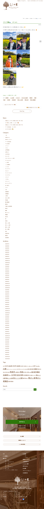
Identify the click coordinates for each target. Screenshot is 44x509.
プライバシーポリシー (27, 470)
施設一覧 (4, 458)
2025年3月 (7, 277)
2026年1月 (7, 256)
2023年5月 (7, 323)
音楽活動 (7, 237)
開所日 (6, 235)
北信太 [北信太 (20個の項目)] (8, 372)
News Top (22, 111)
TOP (23, 18)
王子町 (8, 99)
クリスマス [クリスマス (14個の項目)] (14, 369)
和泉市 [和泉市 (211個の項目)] (12, 372)
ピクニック (7, 181)
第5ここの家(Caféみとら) (9, 466)
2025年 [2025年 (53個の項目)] (18, 366)
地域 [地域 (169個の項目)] (21, 372)
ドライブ (17, 97)
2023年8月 (7, 316)
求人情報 (24, 468)
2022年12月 (7, 333)
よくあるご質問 (26, 463)
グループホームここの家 (9, 158)
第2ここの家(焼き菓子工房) (9, 461)
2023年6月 (7, 321)
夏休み (6, 204)
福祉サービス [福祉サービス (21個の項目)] (33, 375)
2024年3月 (7, 302)
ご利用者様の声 (26, 461)
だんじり (7, 170)
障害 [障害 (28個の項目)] (9, 381)
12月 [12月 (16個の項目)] (4, 366)
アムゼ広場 (7, 143)
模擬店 (6, 214)
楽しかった (7, 212)
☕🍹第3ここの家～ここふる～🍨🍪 (12, 122)
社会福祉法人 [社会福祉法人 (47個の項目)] (26, 375)
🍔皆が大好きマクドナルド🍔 (33, 107)
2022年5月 (7, 348)
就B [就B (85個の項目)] (32, 372)
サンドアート (7, 168)
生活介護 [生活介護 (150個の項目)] (19, 375)
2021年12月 (7, 356)
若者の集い (7, 233)
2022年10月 (7, 337)
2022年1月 (7, 354)
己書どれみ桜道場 (8, 206)
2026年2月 (7, 254)
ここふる (7, 166)
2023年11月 (7, 310)
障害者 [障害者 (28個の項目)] (11, 381)
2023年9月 (7, 314)
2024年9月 (7, 289)
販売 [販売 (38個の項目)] (24, 378)
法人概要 (22, 436)
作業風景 (7, 193)
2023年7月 (7, 319)
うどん (6, 147)
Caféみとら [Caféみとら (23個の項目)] (26, 366)
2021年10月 (7, 358)
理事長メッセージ (22, 440)
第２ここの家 (7, 225)
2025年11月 (7, 260)
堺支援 (6, 200)
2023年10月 (7, 312)
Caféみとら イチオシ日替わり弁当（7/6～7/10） (14, 120)
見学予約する (22, 421)
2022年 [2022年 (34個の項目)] (6, 366)
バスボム (7, 179)
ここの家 (12, 97)
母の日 (6, 216)
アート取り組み (8, 141)
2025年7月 (7, 268)
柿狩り (6, 208)
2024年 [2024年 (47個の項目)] (14, 366)
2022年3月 (7, 352)
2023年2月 (7, 329)
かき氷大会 (7, 154)
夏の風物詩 (7, 202)
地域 (35, 97)
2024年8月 (7, 291)
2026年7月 (7, 243)
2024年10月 (7, 287)
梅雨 (6, 210)
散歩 (4, 99)
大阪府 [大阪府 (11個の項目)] (30, 372)
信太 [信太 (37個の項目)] (39, 369)
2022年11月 (7, 335)
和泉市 (31, 97)
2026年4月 (7, 250)
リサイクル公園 (24, 97)
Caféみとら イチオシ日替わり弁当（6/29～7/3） (14, 124)
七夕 (6, 189)
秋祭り (6, 220)
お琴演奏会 (7, 149)
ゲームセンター (8, 160)
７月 (6, 135)
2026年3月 (7, 252)
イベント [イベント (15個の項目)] (11, 369)
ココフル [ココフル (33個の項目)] (18, 369)
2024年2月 (7, 304)
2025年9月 (7, 264)
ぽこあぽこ (7, 185)
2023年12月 (7, 308)
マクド (6, 187)
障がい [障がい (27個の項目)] (26, 378)
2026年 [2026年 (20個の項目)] (22, 366)
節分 (6, 231)
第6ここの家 (7, 227)
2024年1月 (7, 306)
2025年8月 (7, 266)
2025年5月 (7, 273)
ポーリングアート (8, 183)
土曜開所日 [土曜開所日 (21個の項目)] (17, 372)
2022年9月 (7, 339)
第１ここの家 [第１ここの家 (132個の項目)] (18, 378)
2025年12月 (7, 258)
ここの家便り (8, 95)
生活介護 (13, 99)
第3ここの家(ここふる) (8, 463)
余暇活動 (7, 191)
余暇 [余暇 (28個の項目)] (28, 369)
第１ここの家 (20, 99)
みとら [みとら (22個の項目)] (8, 369)
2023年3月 (7, 327)
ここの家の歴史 (22, 444)
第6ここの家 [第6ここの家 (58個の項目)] (9, 378)
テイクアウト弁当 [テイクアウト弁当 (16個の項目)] (24, 369)
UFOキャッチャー (8, 139)
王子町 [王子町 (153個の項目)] (13, 375)
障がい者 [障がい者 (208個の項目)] (31, 378)
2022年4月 (7, 350)
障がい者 (26, 99)
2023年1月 (7, 331)
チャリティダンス (8, 172)
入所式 (6, 195)
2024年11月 (7, 285)
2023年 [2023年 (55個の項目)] (10, 366)
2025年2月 (7, 279)
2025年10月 (7, 262)
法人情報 (26, 457)
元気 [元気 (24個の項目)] (6, 372)
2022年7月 (7, 344)
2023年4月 (7, 325)
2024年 (7, 97)
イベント (7, 145)
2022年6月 (7, 346)
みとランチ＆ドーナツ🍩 (10, 104)
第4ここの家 (7, 465)
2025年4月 (7, 275)
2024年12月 (7, 283)
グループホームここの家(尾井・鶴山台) (11, 469)
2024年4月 (7, 300)
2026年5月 (7, 248)
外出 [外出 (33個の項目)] (26, 372)
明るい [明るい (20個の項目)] (10, 375)
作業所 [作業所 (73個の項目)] (35, 369)
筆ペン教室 (7, 229)
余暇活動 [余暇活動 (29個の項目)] (31, 369)
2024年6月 (7, 296)
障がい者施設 (32, 99)
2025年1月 (7, 281)
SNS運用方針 (25, 472)
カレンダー (7, 156)
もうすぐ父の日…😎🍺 (9, 129)
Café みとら (7, 137)
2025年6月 (7, 271)
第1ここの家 (14, 95)
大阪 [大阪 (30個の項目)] (28, 372)
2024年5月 (7, 298)
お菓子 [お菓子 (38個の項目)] (34, 366)
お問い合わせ (25, 466)
